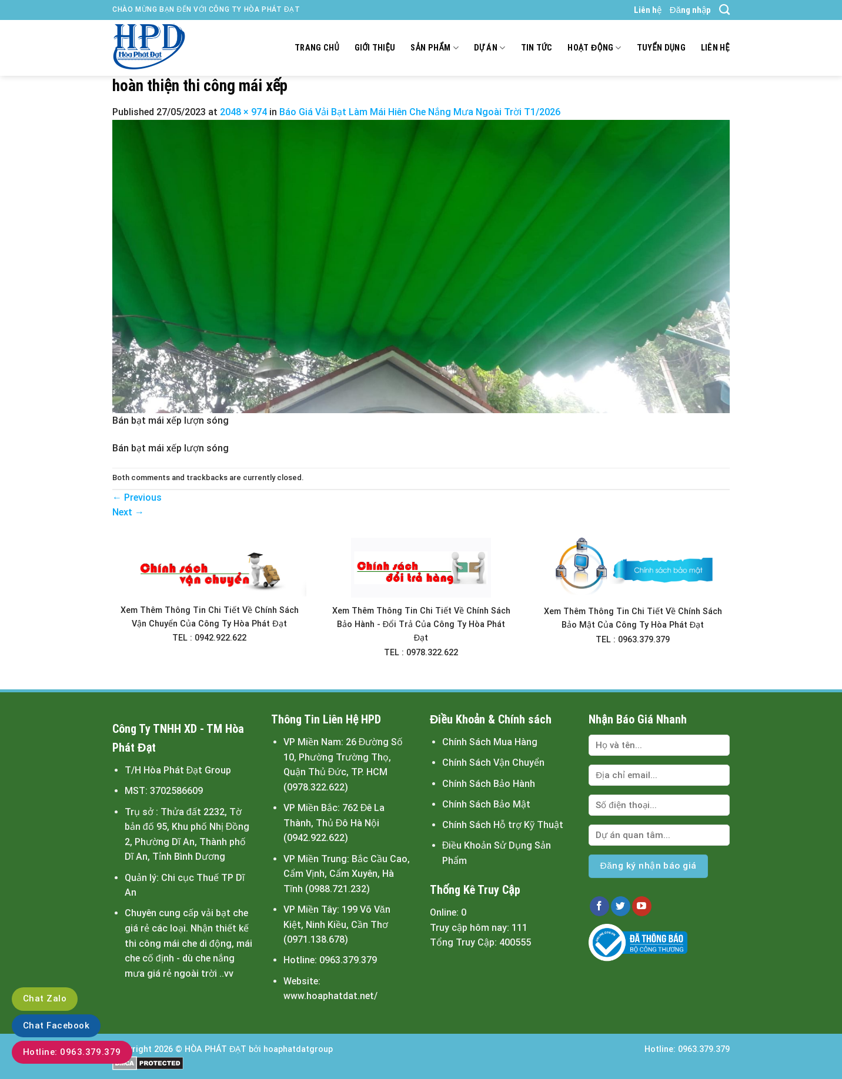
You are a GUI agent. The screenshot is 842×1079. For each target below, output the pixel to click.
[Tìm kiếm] (724, 10)
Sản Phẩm (434, 47)
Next (128, 512)
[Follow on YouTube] (641, 906)
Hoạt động (594, 47)
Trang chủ (317, 48)
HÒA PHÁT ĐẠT (215, 1049)
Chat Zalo (44, 998)
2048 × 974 (243, 112)
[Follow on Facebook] (599, 906)
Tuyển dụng (661, 48)
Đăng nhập (690, 10)
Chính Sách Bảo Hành (488, 783)
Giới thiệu (375, 48)
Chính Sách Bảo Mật (486, 804)
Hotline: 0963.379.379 (72, 1052)
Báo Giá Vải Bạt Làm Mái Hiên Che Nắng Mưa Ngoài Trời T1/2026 (419, 112)
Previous (137, 497)
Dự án (490, 47)
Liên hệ (647, 10)
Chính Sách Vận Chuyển (493, 762)
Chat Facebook (56, 1025)
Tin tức (537, 48)
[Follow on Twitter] (620, 906)
